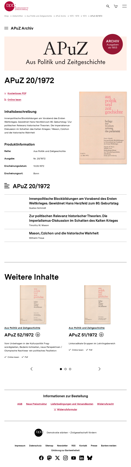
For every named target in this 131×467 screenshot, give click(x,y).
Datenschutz (35, 445)
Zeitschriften (17, 16)
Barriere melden (108, 445)
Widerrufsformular (65, 409)
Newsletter (62, 445)
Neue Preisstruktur (36, 404)
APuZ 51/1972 (83, 335)
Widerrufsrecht (105, 404)
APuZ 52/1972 (19, 335)
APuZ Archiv (61, 16)
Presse (94, 445)
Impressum (20, 445)
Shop (6, 16)
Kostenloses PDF (17, 93)
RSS (73, 445)
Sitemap (49, 445)
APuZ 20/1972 (96, 16)
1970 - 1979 (74, 16)
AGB (19, 404)
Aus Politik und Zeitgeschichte (39, 16)
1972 (85, 16)
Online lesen (14, 99)
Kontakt (83, 445)
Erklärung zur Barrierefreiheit (65, 450)
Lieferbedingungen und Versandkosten (72, 404)
